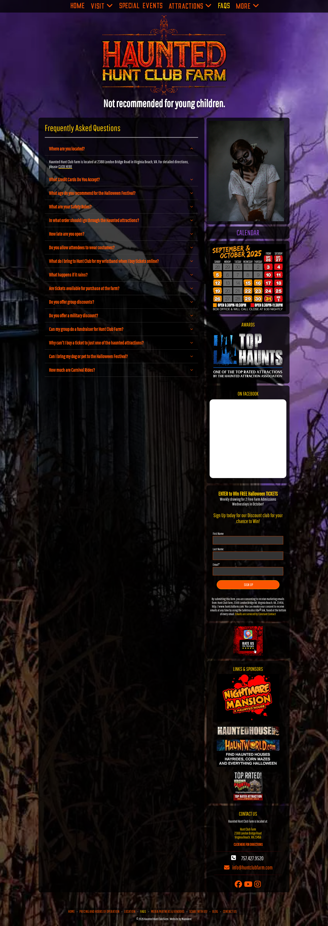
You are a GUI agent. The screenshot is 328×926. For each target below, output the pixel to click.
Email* (216, 564)
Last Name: (218, 549)
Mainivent (187, 919)
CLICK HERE (65, 166)
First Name (218, 533)
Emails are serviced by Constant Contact (255, 614)
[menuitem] (78, 6)
